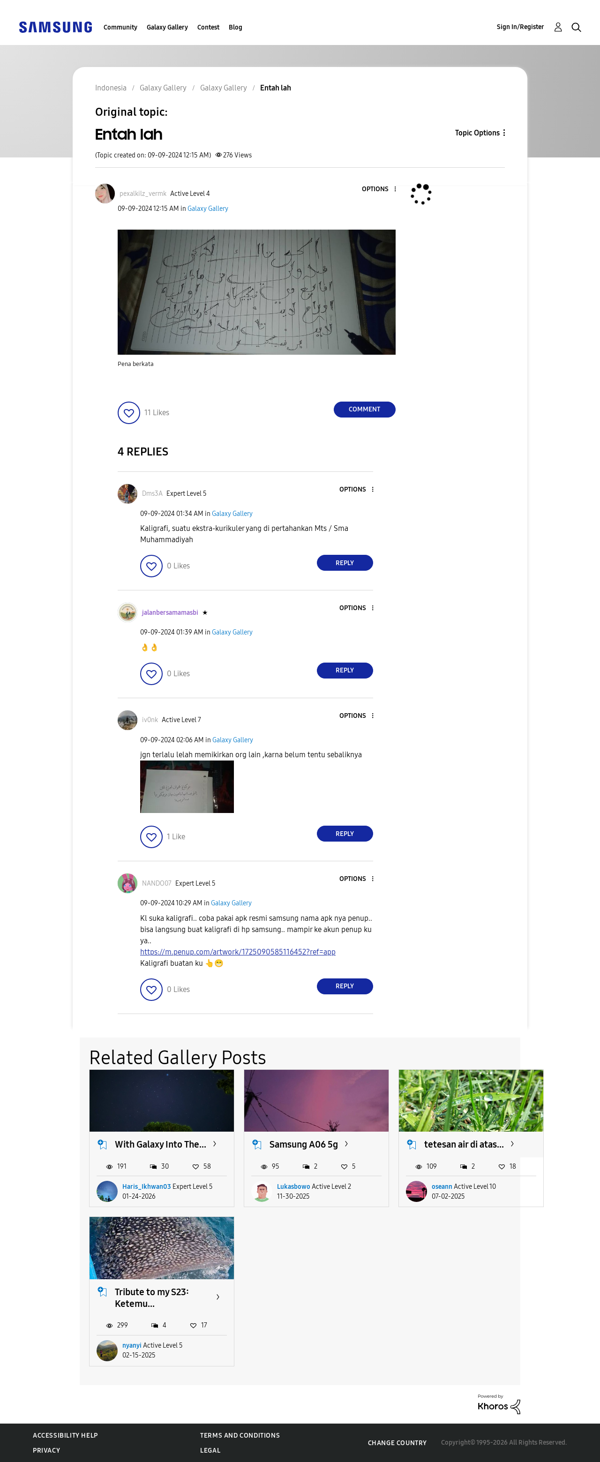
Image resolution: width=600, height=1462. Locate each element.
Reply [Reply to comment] (345, 563)
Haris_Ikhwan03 (146, 1187)
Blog (235, 27)
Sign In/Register (520, 27)
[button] (379, 189)
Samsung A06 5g (304, 1144)
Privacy (46, 1451)
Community (120, 27)
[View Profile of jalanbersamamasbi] (170, 613)
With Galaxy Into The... (160, 1144)
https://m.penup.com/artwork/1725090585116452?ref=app (238, 951)
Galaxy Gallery (167, 27)
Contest (208, 27)
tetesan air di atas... (464, 1144)
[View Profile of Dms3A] (152, 494)
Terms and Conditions (240, 1436)
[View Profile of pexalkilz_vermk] (143, 194)
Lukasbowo (293, 1187)
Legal (210, 1451)
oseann (442, 1187)
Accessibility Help (65, 1436)
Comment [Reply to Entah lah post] (364, 409)
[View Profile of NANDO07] (157, 884)
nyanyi (132, 1346)
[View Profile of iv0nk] (150, 720)
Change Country (397, 1443)
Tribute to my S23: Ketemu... (152, 1297)
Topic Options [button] (477, 132)
